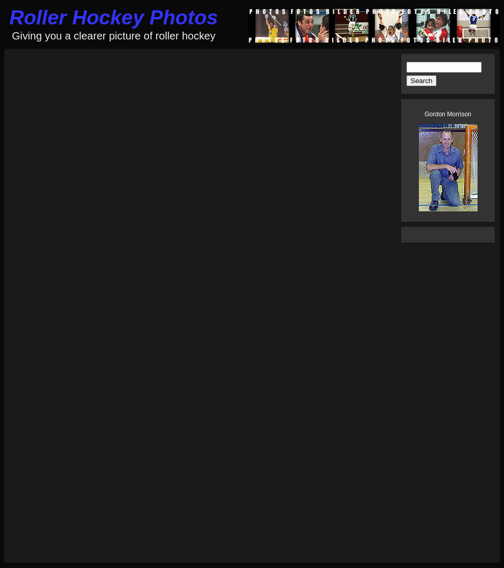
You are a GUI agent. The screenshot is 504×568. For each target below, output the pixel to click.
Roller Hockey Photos (113, 17)
